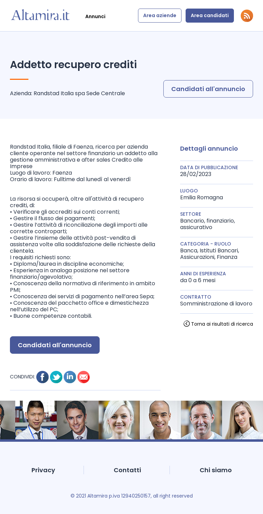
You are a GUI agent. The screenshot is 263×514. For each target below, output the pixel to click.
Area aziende (159, 15)
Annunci (95, 16)
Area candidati (210, 15)
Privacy (43, 470)
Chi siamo (216, 470)
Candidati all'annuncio (208, 89)
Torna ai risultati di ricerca (222, 324)
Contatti (127, 470)
